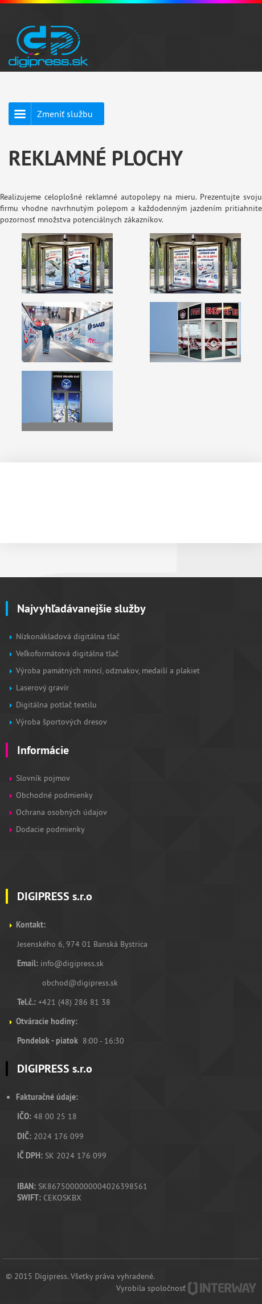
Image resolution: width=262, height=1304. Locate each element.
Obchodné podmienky (55, 795)
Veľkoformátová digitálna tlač (67, 653)
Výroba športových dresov (61, 722)
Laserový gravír (42, 687)
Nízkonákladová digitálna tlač (68, 636)
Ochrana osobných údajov (61, 812)
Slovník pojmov (43, 778)
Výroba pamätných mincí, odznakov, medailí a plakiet (108, 670)
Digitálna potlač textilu (56, 704)
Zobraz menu (236, 40)
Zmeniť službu (65, 113)
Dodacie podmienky (50, 829)
